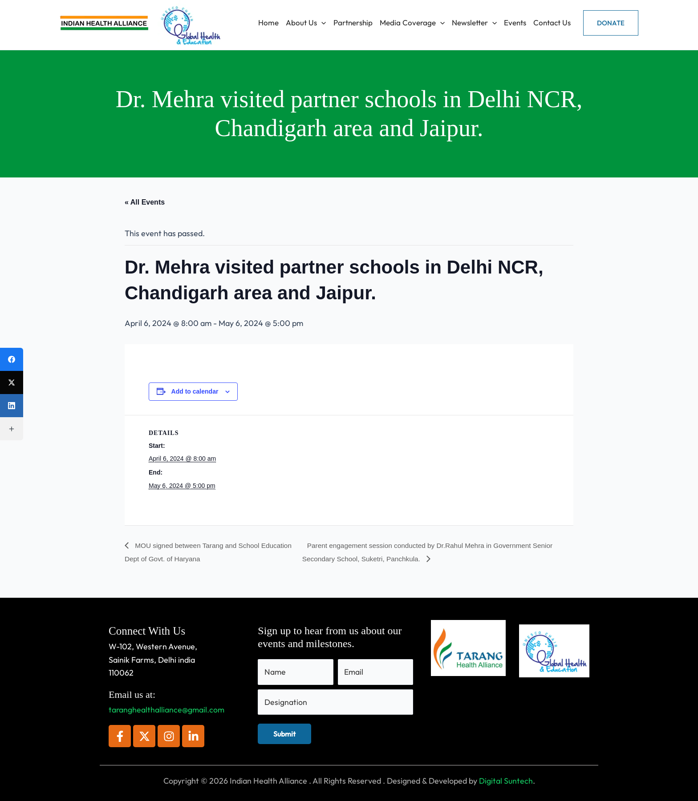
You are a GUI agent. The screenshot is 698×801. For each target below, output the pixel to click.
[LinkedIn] (11, 405)
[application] (321, 22)
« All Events (145, 202)
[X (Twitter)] (11, 382)
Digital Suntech (506, 781)
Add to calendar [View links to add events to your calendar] (195, 391)
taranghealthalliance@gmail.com (167, 709)
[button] (610, 23)
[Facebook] (11, 359)
